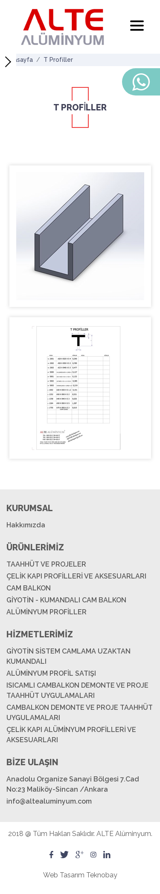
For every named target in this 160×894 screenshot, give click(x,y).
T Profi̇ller (58, 59)
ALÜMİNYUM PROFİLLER (46, 612)
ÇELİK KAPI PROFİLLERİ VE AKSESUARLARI (76, 576)
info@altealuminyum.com (49, 801)
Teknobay (101, 875)
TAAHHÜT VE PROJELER (46, 564)
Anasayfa (19, 59)
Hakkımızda (25, 525)
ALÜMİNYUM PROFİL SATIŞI (51, 673)
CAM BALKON (28, 588)
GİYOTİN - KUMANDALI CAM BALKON (66, 600)
